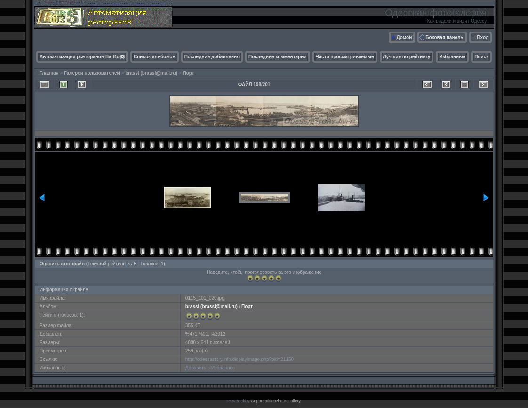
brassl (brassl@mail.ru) (151, 73)
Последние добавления (212, 56)
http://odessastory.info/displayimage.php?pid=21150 (239, 359)
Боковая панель (444, 37)
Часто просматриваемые (345, 56)
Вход (483, 37)
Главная (49, 73)
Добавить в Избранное (210, 367)
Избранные (452, 56)
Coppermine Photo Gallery (276, 401)
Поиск (481, 56)
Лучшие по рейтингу (407, 56)
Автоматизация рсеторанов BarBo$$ (82, 56)
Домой (404, 37)
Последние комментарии (277, 56)
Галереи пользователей (92, 73)
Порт (188, 73)
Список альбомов (155, 56)
